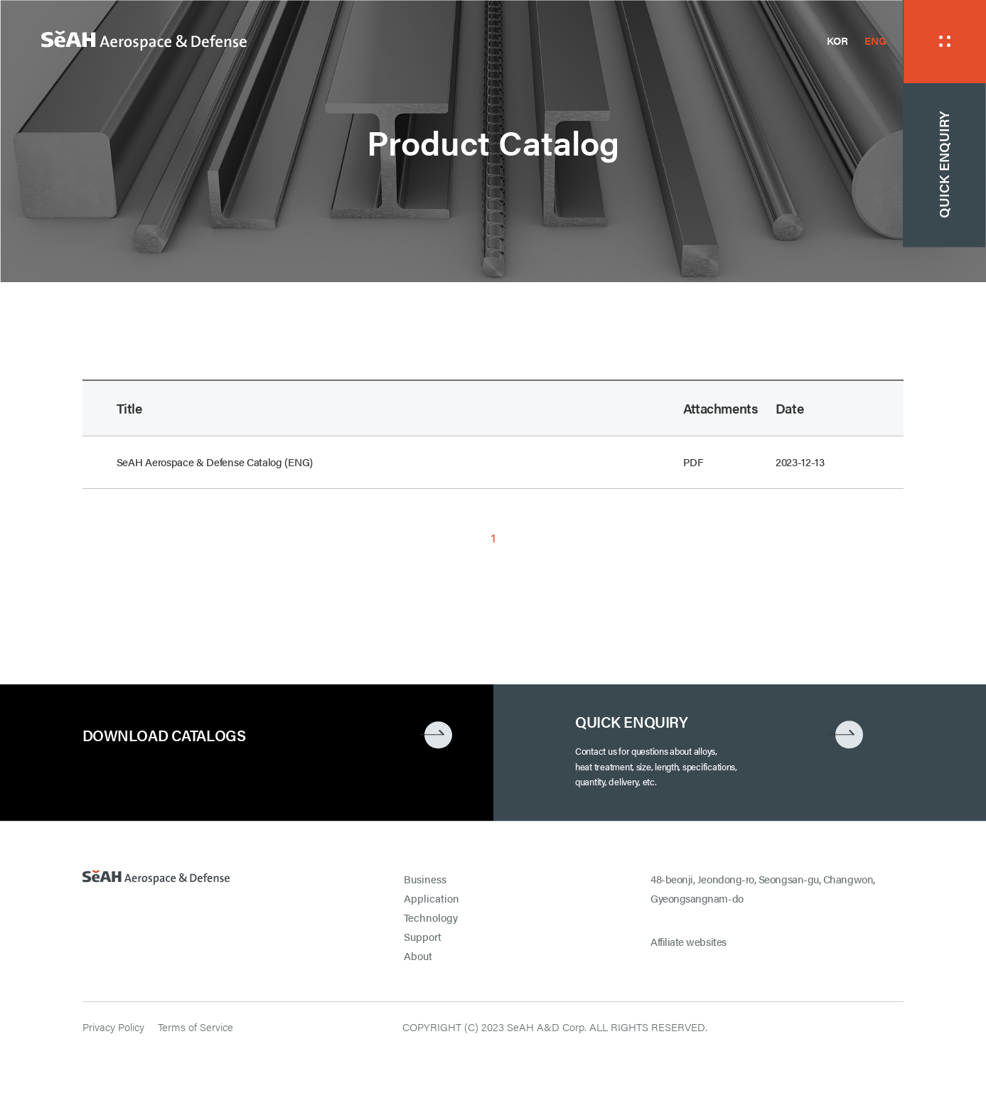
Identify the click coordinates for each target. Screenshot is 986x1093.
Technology (431, 917)
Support (422, 936)
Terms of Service (195, 1027)
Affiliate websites (688, 941)
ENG (875, 40)
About (418, 956)
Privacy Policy (113, 1027)
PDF (693, 462)
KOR (837, 40)
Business (425, 879)
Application (431, 898)
